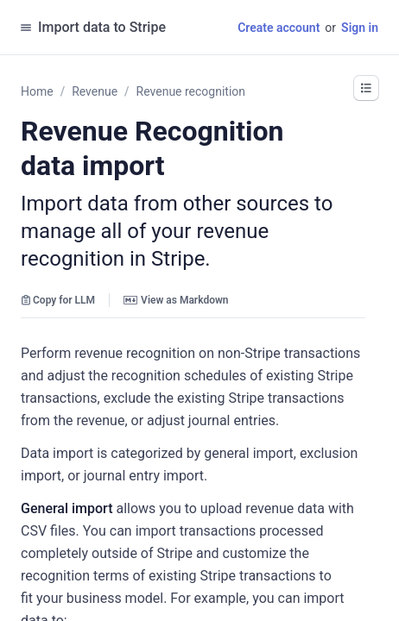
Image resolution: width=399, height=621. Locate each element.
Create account (279, 27)
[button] (366, 88)
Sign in (359, 27)
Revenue (94, 91)
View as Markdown (176, 300)
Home (37, 91)
